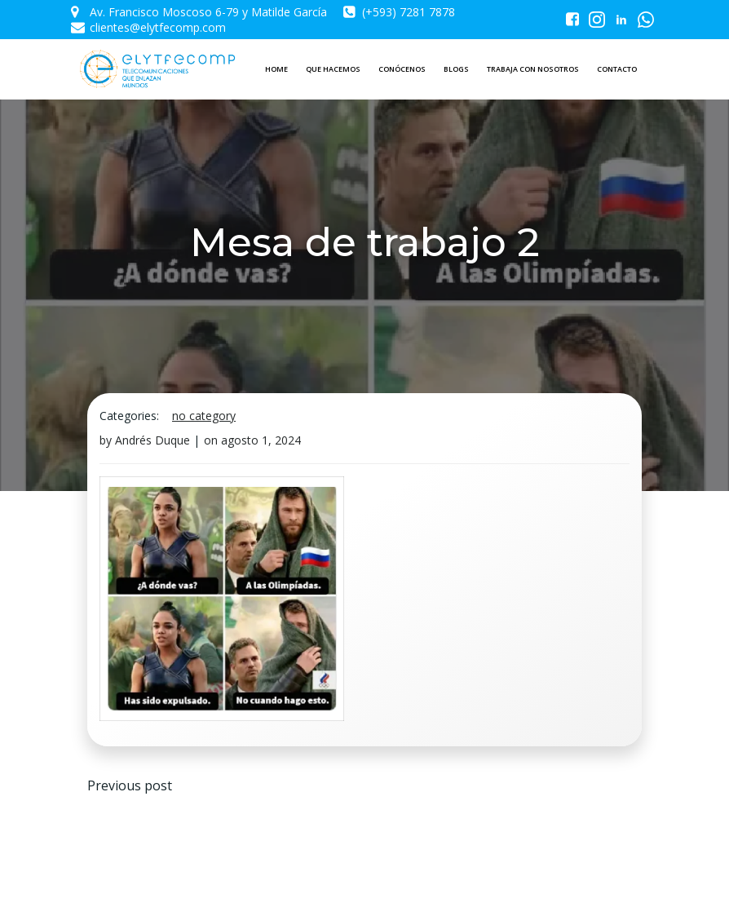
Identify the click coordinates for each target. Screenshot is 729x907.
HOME (276, 69)
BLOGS (456, 69)
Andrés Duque (152, 440)
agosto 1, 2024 (261, 440)
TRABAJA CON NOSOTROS (533, 69)
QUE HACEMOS (333, 69)
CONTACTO (617, 69)
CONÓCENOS (402, 69)
